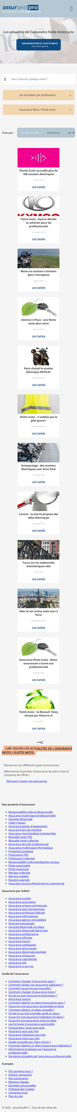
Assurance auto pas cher (23, 1031)
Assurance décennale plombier (27, 952)
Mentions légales (18, 1082)
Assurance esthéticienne (23, 934)
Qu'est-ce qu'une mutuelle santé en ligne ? (34, 1013)
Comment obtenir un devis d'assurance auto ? (36, 1002)
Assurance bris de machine (25, 830)
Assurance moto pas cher (24, 1038)
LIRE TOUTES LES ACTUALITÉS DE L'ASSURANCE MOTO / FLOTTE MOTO (37, 750)
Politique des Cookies (21, 1089)
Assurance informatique (23, 916)
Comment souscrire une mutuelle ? (29, 988)
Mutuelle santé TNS (20, 837)
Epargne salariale (19, 880)
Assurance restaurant (21, 955)
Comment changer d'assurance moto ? (32, 992)
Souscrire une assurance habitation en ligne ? (36, 1017)
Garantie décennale (20, 819)
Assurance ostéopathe (22, 945)
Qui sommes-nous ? (20, 1071)
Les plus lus (53, 132)
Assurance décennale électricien (28, 930)
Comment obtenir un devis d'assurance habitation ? (40, 1045)
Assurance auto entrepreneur (26, 909)
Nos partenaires (18, 1078)
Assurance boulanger (21, 923)
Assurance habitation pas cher (27, 1035)
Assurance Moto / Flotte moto (37, 109)
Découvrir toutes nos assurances (26, 781)
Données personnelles (22, 1085)
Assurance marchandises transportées (32, 833)
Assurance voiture (19, 999)
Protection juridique (20, 851)
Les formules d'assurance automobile (31, 1024)
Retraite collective (19, 873)
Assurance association (22, 902)
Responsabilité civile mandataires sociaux (33, 862)
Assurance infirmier (20, 937)
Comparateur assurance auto (26, 1027)
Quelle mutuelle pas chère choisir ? (29, 1042)
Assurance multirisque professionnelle (32, 815)
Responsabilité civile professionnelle (30, 812)
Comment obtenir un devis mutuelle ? (31, 1010)
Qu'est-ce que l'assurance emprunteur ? (33, 995)
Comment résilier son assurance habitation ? (35, 985)
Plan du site (15, 1096)
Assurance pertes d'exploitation (27, 826)
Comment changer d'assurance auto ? (31, 981)
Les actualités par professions (37, 95)
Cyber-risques (17, 822)
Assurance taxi (17, 963)
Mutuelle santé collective (23, 840)
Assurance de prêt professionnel (28, 844)
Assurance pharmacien (22, 948)
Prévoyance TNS (18, 855)
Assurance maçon (19, 941)
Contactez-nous (18, 1092)
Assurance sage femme (22, 959)
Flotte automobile (19, 865)
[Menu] (71, 9)
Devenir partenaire (20, 1075)
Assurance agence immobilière (27, 920)
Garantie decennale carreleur (26, 927)
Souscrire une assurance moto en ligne (32, 1020)
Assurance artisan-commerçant (27, 905)
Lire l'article (38, 186)
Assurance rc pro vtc (21, 966)
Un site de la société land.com (21, 9)
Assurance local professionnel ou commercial (36, 883)
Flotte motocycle (18, 869)
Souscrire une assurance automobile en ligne (36, 1006)
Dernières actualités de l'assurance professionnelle (39, 1056)
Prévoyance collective (21, 858)
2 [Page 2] (42, 742)
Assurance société (19, 898)
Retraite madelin (18, 876)
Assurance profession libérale (26, 912)
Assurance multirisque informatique (30, 848)
